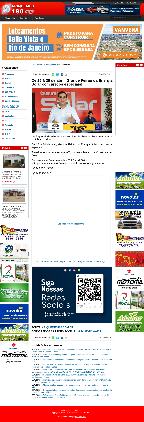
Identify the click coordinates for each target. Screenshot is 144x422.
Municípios (9, 116)
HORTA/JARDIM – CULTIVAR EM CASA (10, 106)
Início (34, 64)
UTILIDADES (10, 139)
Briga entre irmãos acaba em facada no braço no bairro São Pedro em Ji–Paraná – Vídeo (72, 361)
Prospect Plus (80, 417)
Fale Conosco (40, 18)
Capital (8, 83)
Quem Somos (25, 18)
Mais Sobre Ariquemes (48, 345)
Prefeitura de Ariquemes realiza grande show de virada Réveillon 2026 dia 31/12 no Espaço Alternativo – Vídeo (71, 381)
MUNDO (8, 112)
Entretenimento (11, 96)
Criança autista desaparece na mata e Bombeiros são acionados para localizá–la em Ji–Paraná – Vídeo (72, 391)
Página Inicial (10, 18)
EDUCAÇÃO (10, 92)
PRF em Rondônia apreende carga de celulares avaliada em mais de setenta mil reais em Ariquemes (71, 356)
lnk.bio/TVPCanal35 (89, 331)
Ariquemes (9, 74)
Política (8, 121)
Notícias (41, 64)
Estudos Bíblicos (12, 101)
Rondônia (9, 125)
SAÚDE (8, 130)
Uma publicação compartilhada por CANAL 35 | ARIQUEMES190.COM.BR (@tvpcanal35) (74, 261)
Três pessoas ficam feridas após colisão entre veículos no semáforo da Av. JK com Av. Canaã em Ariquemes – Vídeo (70, 396)
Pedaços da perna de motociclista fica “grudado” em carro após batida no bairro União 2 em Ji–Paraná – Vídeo (71, 350)
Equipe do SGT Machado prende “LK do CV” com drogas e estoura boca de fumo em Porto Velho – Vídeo (69, 366)
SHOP (7, 134)
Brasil (7, 79)
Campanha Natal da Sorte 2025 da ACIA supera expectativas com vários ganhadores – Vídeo (68, 376)
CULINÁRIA (9, 88)
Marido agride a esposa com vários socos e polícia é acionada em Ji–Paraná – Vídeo (71, 386)
